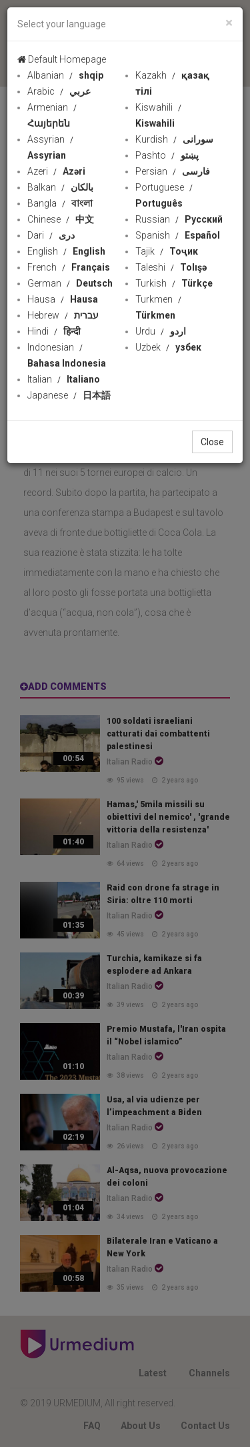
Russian (179, 219)
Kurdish (174, 139)
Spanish (177, 235)
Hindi (54, 331)
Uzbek (168, 347)
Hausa (62, 299)
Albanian (65, 75)
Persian (172, 171)
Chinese (60, 219)
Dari (51, 235)
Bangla (60, 203)
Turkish (174, 283)
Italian (63, 379)
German (70, 283)
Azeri (56, 171)
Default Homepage (61, 59)
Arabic (59, 91)
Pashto (167, 155)
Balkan (60, 187)
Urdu (160, 331)
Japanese (69, 395)
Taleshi (171, 267)
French (68, 267)
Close (212, 442)
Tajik (166, 251)
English (66, 251)
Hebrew (63, 315)
